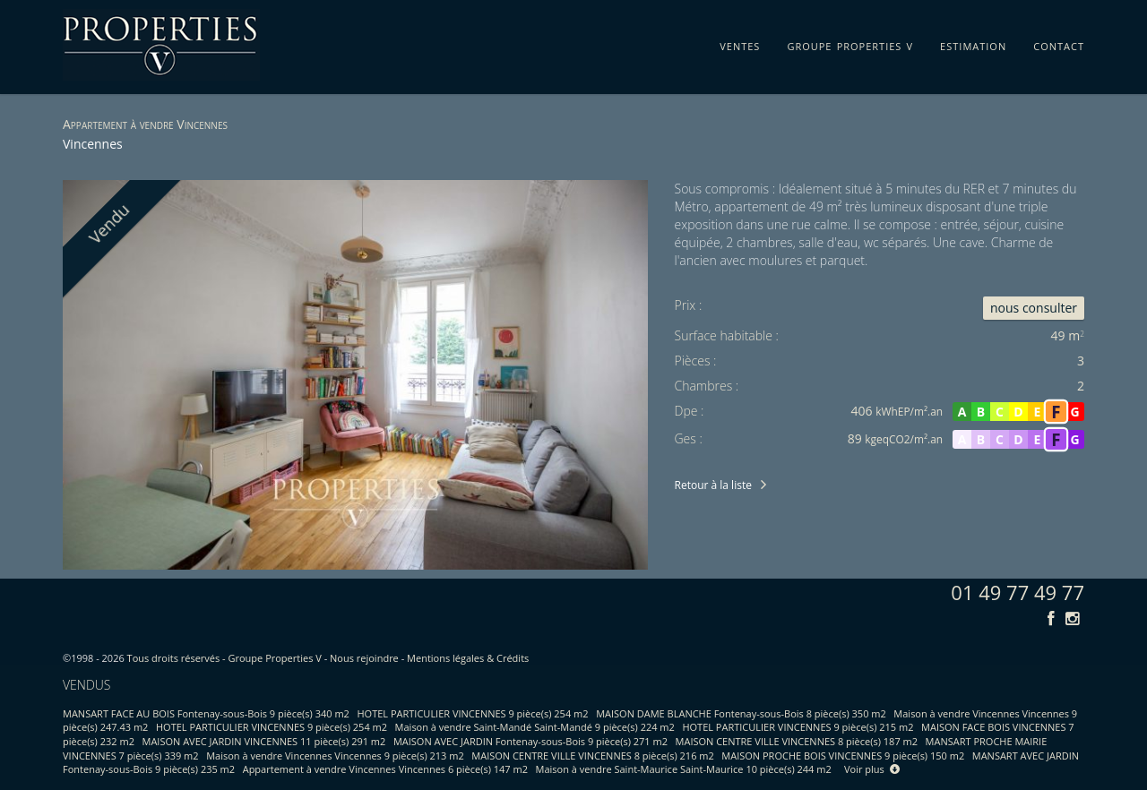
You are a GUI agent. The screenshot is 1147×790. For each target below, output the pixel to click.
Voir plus (872, 769)
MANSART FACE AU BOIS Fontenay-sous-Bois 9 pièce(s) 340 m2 (206, 713)
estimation (973, 43)
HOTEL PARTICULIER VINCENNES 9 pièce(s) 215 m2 (797, 727)
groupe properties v (850, 43)
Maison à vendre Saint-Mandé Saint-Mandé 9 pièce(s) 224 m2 (535, 727)
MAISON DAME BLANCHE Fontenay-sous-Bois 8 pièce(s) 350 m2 (741, 713)
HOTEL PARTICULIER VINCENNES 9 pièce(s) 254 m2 (473, 713)
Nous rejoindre (364, 658)
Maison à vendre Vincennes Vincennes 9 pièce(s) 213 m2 (335, 755)
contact (1058, 43)
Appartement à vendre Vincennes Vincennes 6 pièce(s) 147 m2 (385, 769)
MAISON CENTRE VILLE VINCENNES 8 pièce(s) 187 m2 (797, 741)
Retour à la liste (713, 485)
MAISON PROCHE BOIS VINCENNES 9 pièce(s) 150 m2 (842, 755)
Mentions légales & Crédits (468, 658)
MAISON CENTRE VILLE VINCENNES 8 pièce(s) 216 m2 (592, 755)
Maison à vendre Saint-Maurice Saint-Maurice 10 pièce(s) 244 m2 (684, 769)
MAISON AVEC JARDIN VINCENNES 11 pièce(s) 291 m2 (264, 741)
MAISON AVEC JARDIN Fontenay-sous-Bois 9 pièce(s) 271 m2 (530, 741)
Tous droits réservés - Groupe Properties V (224, 658)
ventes (740, 43)
